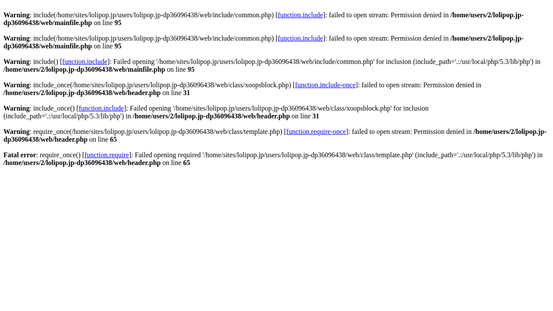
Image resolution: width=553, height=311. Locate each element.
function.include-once (325, 85)
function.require (107, 155)
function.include (300, 15)
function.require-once (316, 131)
